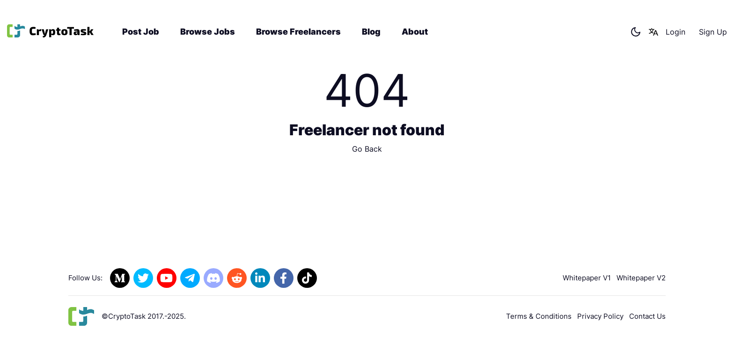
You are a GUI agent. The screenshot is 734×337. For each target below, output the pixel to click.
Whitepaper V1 (587, 277)
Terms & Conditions (539, 316)
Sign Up (713, 32)
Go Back (367, 149)
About (415, 32)
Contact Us (647, 316)
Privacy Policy (600, 316)
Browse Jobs (207, 32)
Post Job (140, 32)
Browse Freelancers (298, 32)
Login (675, 32)
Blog (371, 32)
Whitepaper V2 (641, 277)
